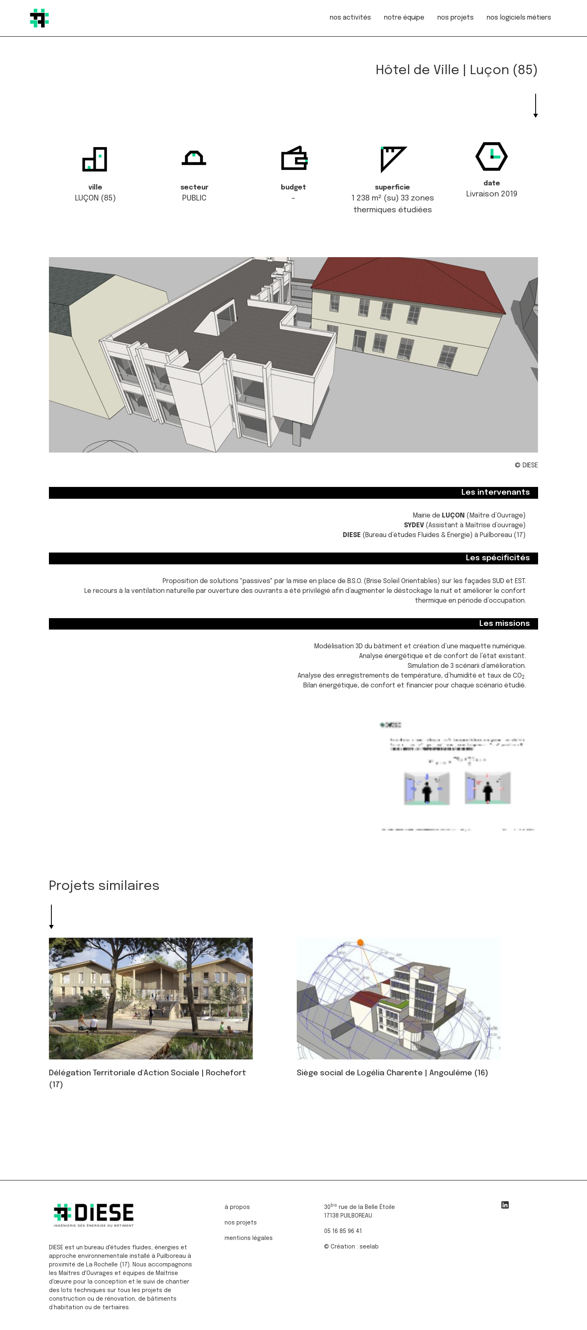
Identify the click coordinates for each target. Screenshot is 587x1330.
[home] (39, 18)
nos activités (350, 17)
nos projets (455, 17)
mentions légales (249, 1236)
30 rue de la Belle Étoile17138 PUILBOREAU (359, 1208)
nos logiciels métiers (519, 17)
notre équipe (404, 17)
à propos (237, 1205)
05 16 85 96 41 (343, 1229)
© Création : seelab (351, 1245)
